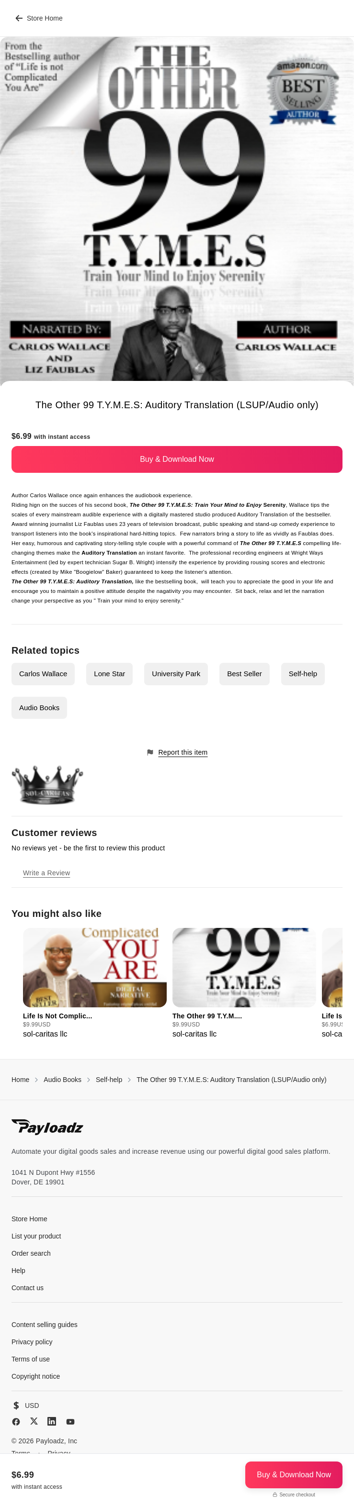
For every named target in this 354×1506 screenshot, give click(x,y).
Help (18, 1270)
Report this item (176, 752)
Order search (31, 1253)
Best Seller (244, 673)
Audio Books (39, 707)
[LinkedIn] (51, 1421)
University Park (176, 673)
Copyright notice (35, 1376)
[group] (95, 984)
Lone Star (109, 673)
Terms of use (30, 1359)
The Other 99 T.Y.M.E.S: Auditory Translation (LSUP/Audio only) (231, 1079)
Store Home (39, 18)
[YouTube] (70, 1422)
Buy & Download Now (177, 459)
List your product (36, 1236)
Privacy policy (32, 1342)
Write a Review (46, 873)
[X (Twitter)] (34, 1421)
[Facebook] (16, 1422)
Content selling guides (44, 1324)
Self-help (303, 673)
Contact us (27, 1288)
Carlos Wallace (43, 673)
